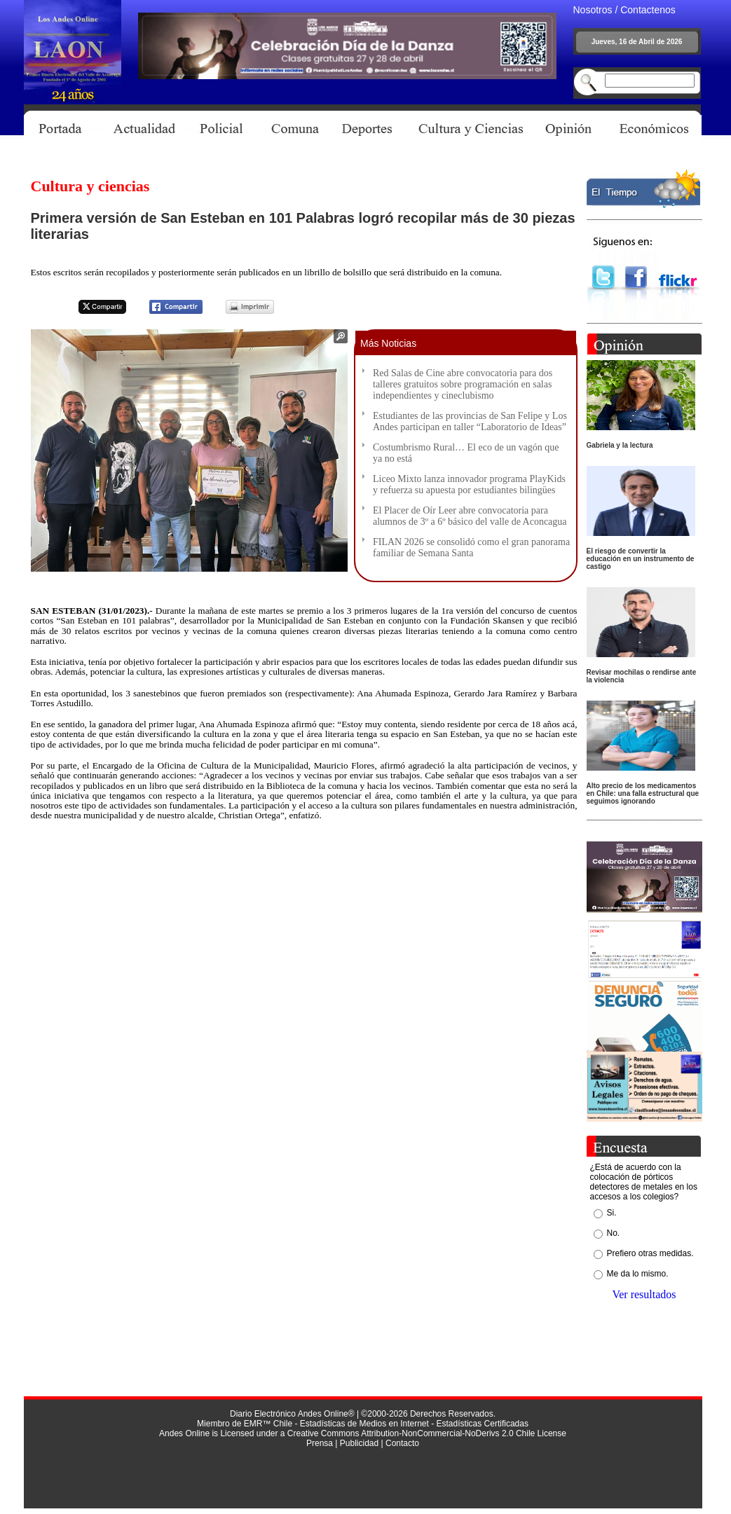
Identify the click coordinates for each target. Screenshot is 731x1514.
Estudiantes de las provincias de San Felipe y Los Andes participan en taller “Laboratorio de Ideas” (470, 421)
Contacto (402, 1443)
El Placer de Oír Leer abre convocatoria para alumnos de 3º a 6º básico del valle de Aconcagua (470, 516)
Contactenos (648, 9)
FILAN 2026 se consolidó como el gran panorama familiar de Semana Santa (471, 547)
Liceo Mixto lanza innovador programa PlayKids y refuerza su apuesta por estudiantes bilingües (469, 484)
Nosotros (593, 9)
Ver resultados (644, 1294)
